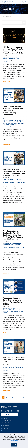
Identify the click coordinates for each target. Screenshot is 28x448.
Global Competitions (18, 121)
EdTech (14, 246)
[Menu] (25, 2)
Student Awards (18, 182)
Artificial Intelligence (10, 118)
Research (16, 311)
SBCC (19, 123)
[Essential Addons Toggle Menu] (24, 22)
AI (4, 118)
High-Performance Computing (10, 123)
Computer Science (13, 120)
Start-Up (11, 247)
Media (13, 60)
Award (17, 308)
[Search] (23, 1)
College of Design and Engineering (12, 243)
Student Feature (13, 124)
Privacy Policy (14, 440)
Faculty (9, 60)
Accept (14, 444)
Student (12, 182)
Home (3, 16)
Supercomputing (7, 126)
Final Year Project (16, 181)
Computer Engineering (8, 244)
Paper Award (10, 311)
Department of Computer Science (12, 57)
